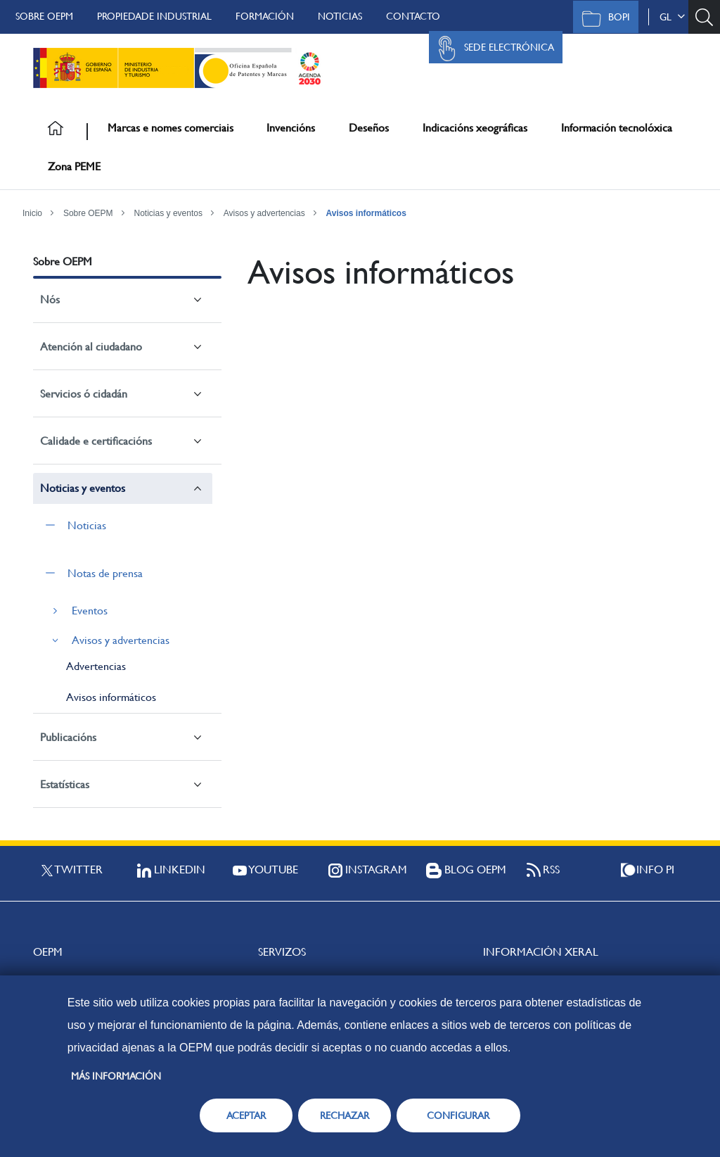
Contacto (413, 16)
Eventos (90, 610)
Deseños (369, 127)
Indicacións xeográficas (475, 127)
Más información (116, 1076)
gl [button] (672, 17)
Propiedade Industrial (154, 16)
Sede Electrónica (492, 48)
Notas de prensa (105, 573)
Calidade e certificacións (96, 441)
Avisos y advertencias (264, 213)
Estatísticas (64, 784)
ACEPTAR (246, 1115)
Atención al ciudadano (91, 346)
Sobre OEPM (44, 16)
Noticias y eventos (168, 213)
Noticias (340, 16)
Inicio (32, 213)
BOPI (602, 18)
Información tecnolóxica (616, 127)
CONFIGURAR (458, 1115)
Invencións (290, 127)
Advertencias (96, 666)
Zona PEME (74, 166)
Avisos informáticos (366, 213)
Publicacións (68, 737)
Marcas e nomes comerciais (170, 127)
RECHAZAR (344, 1115)
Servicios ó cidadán (83, 393)
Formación (265, 16)
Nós (50, 299)
